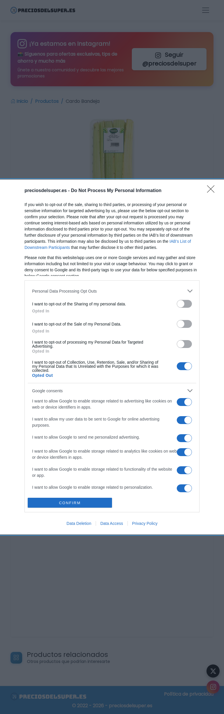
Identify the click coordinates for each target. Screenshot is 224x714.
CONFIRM (70, 503)
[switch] (184, 304)
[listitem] (112, 291)
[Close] (212, 190)
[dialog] (112, 357)
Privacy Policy (145, 523)
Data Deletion (78, 523)
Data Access (111, 523)
